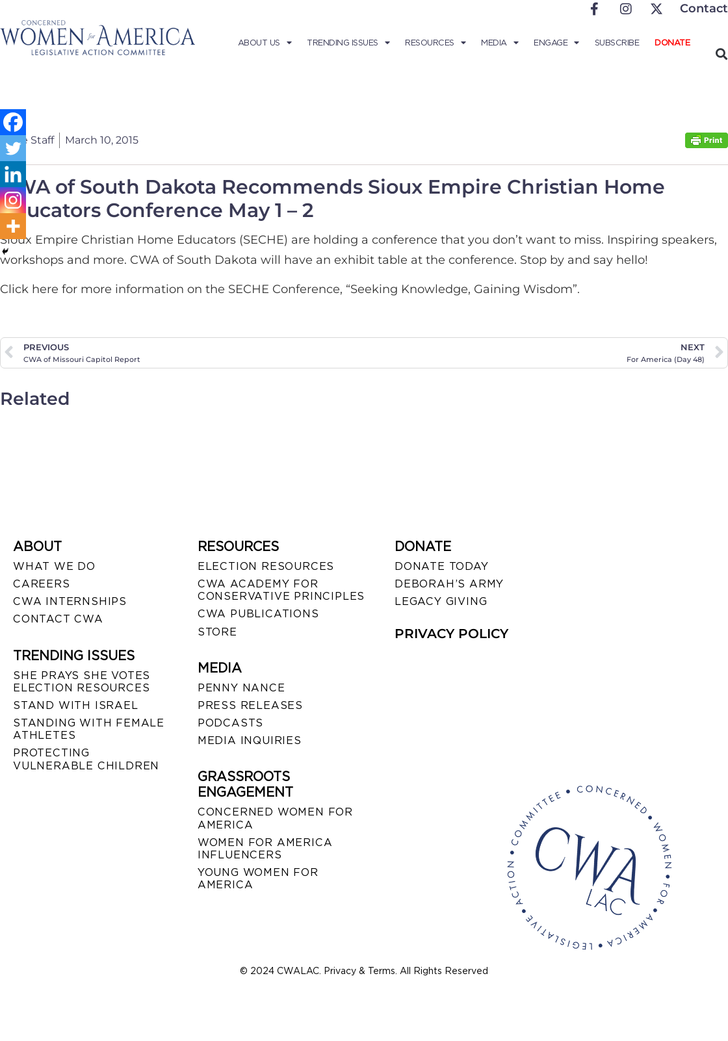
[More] (13, 226)
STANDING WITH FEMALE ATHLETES (88, 729)
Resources (435, 42)
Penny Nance (241, 688)
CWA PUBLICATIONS (258, 614)
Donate (672, 42)
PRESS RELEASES (250, 705)
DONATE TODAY (442, 566)
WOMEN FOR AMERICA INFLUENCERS (265, 848)
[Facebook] (13, 122)
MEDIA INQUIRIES (250, 740)
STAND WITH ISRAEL (75, 705)
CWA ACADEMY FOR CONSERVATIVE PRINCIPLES (281, 590)
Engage (556, 42)
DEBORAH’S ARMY (449, 584)
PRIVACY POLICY (451, 633)
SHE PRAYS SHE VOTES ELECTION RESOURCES (81, 681)
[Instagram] (13, 200)
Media (499, 42)
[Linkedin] (13, 174)
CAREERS (41, 584)
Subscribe (617, 42)
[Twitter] (13, 148)
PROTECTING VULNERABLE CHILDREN (86, 759)
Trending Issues (348, 42)
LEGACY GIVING (441, 601)
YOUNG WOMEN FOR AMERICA (258, 878)
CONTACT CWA (58, 619)
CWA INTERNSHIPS (70, 601)
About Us (265, 42)
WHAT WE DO (54, 566)
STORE (217, 632)
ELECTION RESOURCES (266, 566)
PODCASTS (230, 723)
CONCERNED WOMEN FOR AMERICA (275, 818)
